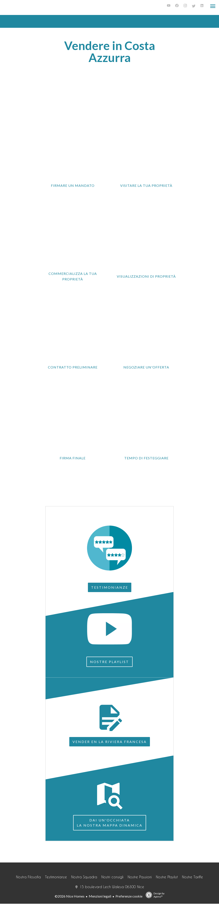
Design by (154, 895)
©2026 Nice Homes (69, 896)
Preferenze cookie (128, 896)
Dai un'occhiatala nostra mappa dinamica (109, 822)
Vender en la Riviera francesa (110, 742)
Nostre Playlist (109, 662)
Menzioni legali (100, 896)
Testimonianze (109, 587)
